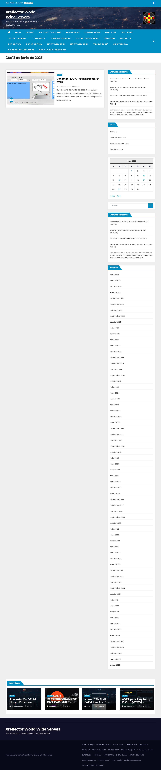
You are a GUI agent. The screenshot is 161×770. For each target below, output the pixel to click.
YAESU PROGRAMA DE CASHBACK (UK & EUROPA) (62, 702)
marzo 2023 (115, 482)
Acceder (113, 132)
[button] (154, 41)
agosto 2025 (115, 322)
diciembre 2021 (117, 570)
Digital (59, 74)
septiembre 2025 (117, 316)
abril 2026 (114, 275)
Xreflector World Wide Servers (33, 729)
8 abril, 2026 (92, 706)
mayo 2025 (115, 334)
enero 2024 (115, 422)
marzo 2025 (115, 346)
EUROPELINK (109, 38)
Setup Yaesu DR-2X (79, 44)
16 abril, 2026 (18, 706)
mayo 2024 (115, 399)
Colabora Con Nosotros (21, 50)
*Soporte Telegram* (61, 38)
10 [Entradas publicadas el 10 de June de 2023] (144, 175)
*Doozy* (30, 32)
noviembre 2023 (117, 434)
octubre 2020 (116, 653)
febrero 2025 (115, 351)
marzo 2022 (115, 553)
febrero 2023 (116, 487)
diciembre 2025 (117, 298)
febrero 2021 (115, 629)
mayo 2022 (115, 541)
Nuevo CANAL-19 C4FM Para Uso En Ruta (128, 96)
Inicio (18, 32)
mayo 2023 (115, 470)
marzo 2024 (115, 411)
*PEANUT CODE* (100, 44)
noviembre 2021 (117, 576)
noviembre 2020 (117, 647)
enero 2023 (115, 493)
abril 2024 (114, 405)
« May (112, 196)
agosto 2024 (115, 381)
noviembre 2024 (117, 363)
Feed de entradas (118, 138)
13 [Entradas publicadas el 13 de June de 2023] (119, 180)
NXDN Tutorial (120, 44)
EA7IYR (75, 86)
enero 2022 (115, 564)
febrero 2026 (116, 286)
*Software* (127, 32)
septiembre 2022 (117, 517)
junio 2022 (114, 535)
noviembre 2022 (117, 505)
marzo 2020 (115, 659)
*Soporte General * (18, 38)
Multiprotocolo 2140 (50, 32)
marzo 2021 (115, 623)
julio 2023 (114, 458)
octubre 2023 (116, 440)
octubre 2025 (116, 310)
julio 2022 (114, 529)
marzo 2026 (115, 281)
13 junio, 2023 (65, 86)
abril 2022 (114, 547)
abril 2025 (114, 340)
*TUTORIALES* (39, 38)
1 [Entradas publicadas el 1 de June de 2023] (131, 171)
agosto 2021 (115, 594)
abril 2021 (114, 618)
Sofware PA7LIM (92, 32)
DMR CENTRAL (14, 44)
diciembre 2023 (117, 428)
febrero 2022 (116, 558)
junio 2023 (114, 464)
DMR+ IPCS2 (110, 32)
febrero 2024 (115, 417)
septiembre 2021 (117, 588)
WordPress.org (116, 149)
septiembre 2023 (117, 446)
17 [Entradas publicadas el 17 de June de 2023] (144, 180)
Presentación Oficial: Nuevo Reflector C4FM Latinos (23, 702)
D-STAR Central (34, 44)
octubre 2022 (116, 511)
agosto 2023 (115, 452)
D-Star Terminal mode (87, 38)
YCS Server (125, 38)
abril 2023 (114, 476)
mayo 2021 (114, 612)
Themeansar (47, 755)
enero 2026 (115, 292)
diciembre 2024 (117, 357)
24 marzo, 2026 (130, 706)
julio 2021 (114, 600)
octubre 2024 (116, 369)
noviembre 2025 (117, 304)
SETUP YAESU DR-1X (56, 44)
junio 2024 (114, 393)
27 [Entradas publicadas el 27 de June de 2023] (119, 189)
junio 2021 (114, 606)
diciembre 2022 (117, 499)
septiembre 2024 (117, 375)
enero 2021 (115, 635)
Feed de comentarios (119, 143)
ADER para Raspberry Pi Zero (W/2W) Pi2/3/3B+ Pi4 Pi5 (136, 702)
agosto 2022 (115, 523)
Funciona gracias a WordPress (16, 755)
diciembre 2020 (117, 641)
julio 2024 (114, 387)
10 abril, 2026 (55, 706)
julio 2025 (114, 328)
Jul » (119, 196)
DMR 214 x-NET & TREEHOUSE (52, 50)
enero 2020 (115, 665)
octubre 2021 (116, 582)
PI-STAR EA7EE (73, 32)
